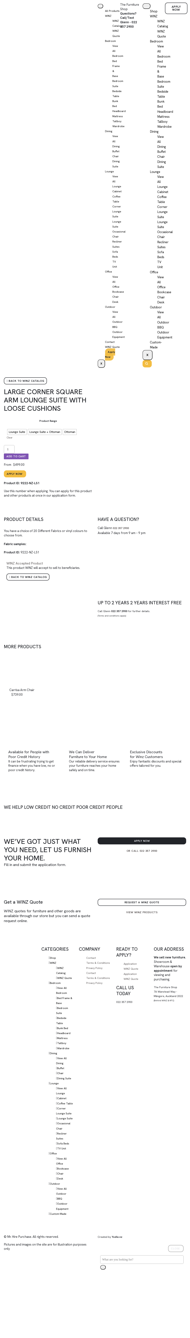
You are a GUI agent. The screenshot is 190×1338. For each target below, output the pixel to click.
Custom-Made (60, 1252)
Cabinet (117, 197)
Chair (116, 162)
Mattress (118, 122)
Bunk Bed (64, 1051)
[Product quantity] (9, 463)
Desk (116, 307)
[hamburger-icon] (102, 6)
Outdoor (111, 312)
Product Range (48, 434)
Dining (109, 137)
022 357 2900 (123, 545)
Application (132, 982)
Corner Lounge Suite (117, 217)
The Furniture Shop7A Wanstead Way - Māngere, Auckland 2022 (167, 1013)
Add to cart (18, 471)
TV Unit (62, 1186)
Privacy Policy (95, 991)
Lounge (110, 177)
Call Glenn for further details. (128, 631)
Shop (153, 11)
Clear (10, 451)
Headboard (65, 1056)
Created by (112, 1275)
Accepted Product (26, 579)
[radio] (16, 445)
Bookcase (119, 297)
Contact (110, 347)
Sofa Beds (64, 1181)
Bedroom (111, 46)
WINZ (109, 21)
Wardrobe (119, 132)
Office (109, 277)
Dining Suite (65, 1101)
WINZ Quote (132, 987)
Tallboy (117, 127)
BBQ (115, 332)
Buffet (116, 157)
